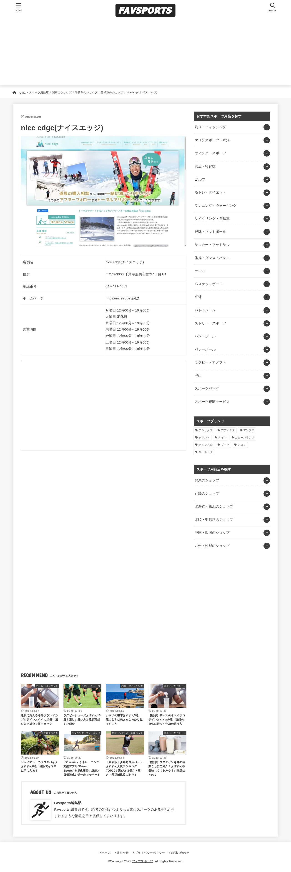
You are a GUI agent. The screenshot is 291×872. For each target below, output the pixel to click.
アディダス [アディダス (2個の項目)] (228, 430)
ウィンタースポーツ (210, 153)
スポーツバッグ (207, 388)
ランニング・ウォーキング (215, 205)
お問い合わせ (180, 853)
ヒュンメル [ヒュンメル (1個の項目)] (206, 444)
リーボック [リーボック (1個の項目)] (206, 452)
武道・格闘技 (205, 166)
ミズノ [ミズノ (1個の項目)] (242, 444)
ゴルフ (200, 179)
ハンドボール (205, 336)
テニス (200, 271)
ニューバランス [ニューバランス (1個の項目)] (244, 437)
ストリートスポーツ (210, 323)
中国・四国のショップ (212, 532)
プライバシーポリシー (150, 853)
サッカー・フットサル (212, 245)
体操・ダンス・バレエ (212, 258)
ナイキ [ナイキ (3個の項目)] (222, 437)
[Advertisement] (145, 53)
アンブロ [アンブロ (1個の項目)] (248, 430)
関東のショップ (207, 480)
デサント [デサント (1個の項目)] (204, 437)
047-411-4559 (116, 286)
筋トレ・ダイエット (210, 192)
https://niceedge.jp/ (120, 298)
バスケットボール (209, 284)
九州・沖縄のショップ (212, 546)
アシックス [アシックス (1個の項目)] (206, 430)
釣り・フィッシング (210, 127)
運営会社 (123, 853)
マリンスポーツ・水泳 (212, 140)
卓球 (198, 297)
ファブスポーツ (142, 861)
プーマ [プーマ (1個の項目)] (225, 444)
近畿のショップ (207, 493)
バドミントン (205, 310)
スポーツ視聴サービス (212, 402)
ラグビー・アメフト (210, 362)
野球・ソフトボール (210, 232)
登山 (198, 375)
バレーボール (205, 349)
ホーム (106, 853)
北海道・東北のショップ (214, 506)
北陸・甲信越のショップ (214, 519)
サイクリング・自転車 (212, 218)
